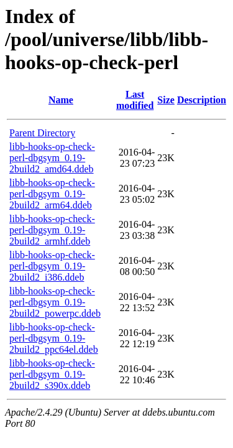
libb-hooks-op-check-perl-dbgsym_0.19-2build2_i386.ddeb (52, 266)
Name (60, 100)
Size (166, 100)
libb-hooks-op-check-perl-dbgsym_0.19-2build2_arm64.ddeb (52, 193)
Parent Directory (42, 133)
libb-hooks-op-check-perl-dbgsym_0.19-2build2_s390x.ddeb (52, 374)
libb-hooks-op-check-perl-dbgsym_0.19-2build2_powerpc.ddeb (55, 302)
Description (201, 100)
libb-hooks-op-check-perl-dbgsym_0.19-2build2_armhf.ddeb (52, 229)
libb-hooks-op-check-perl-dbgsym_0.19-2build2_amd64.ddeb (52, 157)
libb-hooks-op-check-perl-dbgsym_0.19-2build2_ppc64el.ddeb (53, 338)
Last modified (134, 100)
